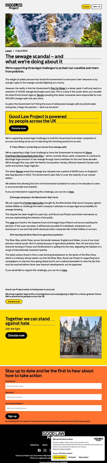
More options (83, 457)
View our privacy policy (62, 449)
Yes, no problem (59, 457)
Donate (86, 7)
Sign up (12, 416)
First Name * (10, 381)
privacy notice (84, 421)
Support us (34, 445)
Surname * (9, 392)
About (44, 445)
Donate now (14, 301)
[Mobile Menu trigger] (97, 6)
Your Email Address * (14, 403)
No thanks (72, 457)
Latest (8, 50)
